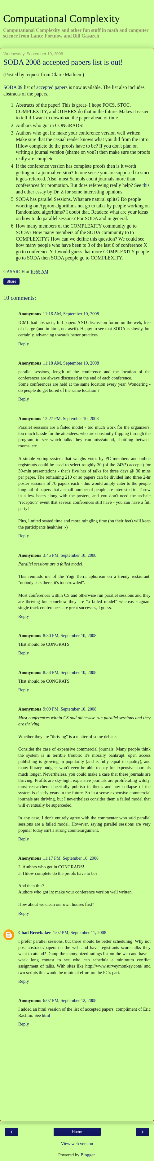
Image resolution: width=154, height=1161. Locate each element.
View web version (77, 1143)
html (46, 1015)
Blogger (88, 1154)
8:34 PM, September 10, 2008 (70, 672)
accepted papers (52, 87)
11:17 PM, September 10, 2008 (71, 858)
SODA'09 (13, 87)
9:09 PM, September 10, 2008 (70, 709)
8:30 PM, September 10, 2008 (70, 635)
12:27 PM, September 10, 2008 (71, 418)
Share (11, 281)
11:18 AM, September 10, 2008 (71, 363)
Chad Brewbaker (34, 932)
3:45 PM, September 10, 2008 (70, 555)
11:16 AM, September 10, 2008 (71, 313)
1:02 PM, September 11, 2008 (79, 932)
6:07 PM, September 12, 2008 (70, 1000)
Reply (23, 343)
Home (77, 1132)
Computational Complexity (61, 18)
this (146, 185)
